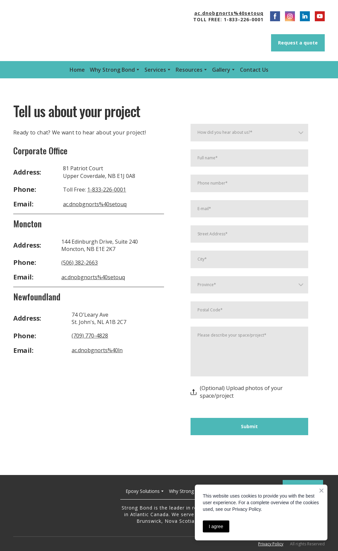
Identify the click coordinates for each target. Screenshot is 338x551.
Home (77, 69)
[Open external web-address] (68, 30)
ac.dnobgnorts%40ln (97, 350)
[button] (275, 16)
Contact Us (254, 69)
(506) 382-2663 (79, 262)
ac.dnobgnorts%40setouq (95, 204)
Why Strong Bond (112, 69)
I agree (216, 526)
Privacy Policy (270, 544)
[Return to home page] (61, 506)
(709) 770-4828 (90, 335)
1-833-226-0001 (106, 189)
